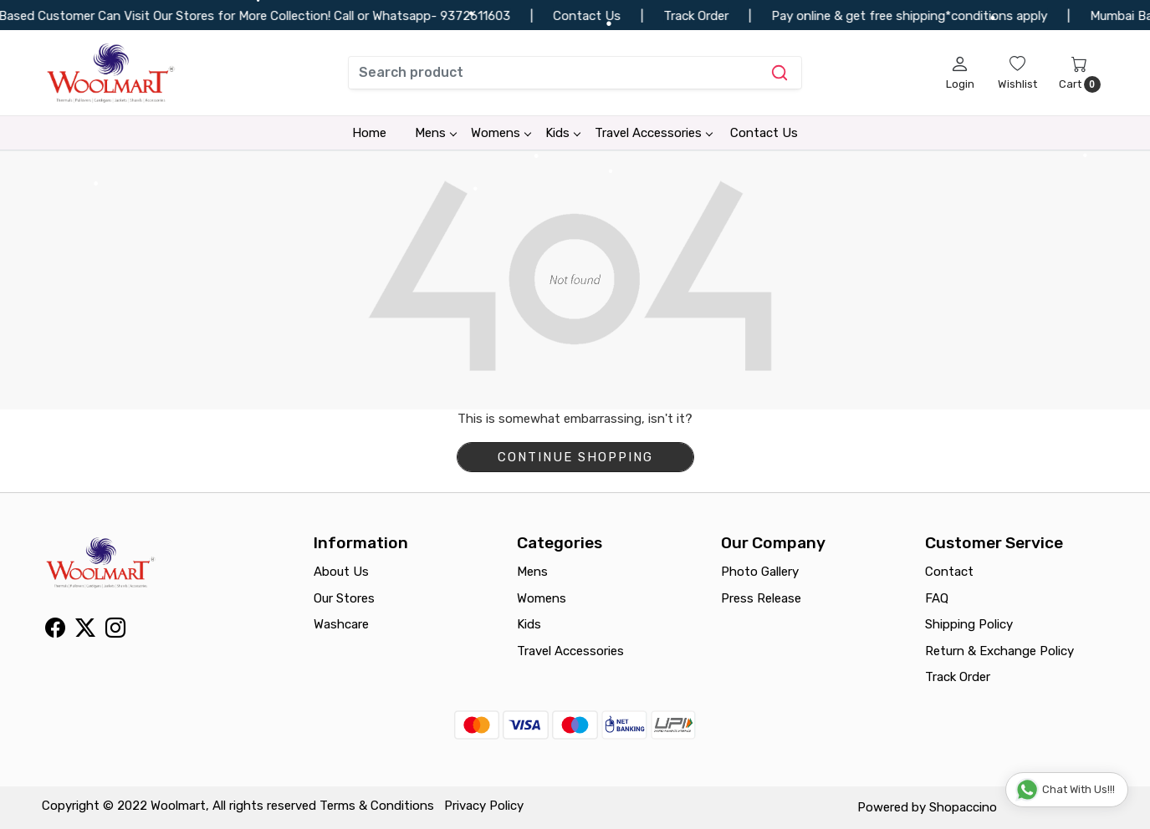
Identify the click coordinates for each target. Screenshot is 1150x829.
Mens (435, 132)
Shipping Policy (969, 624)
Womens (500, 132)
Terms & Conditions (376, 805)
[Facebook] (55, 631)
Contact (949, 571)
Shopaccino (963, 807)
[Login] (960, 73)
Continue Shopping (575, 457)
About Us (341, 571)
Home (369, 132)
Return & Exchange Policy (999, 651)
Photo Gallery (760, 571)
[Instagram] (115, 631)
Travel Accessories (653, 132)
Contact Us (764, 132)
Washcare (341, 624)
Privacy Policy (484, 805)
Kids (562, 132)
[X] (85, 631)
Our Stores (344, 598)
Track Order (957, 676)
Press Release (761, 598)
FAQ (936, 598)
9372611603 (486, 15)
